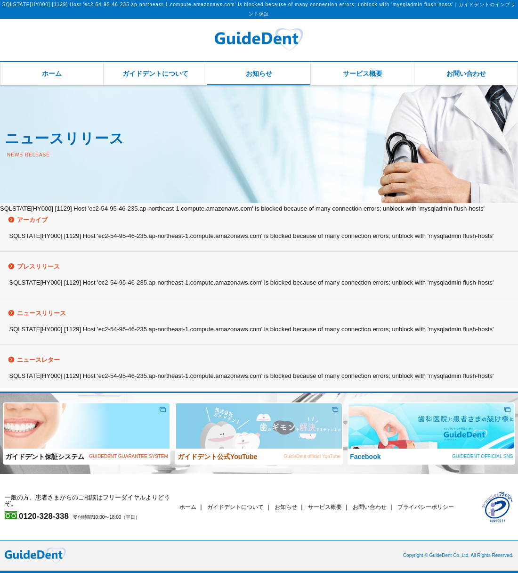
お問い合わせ (466, 73)
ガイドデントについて (155, 73)
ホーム (52, 73)
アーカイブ (23, 219)
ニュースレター (29, 359)
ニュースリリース (32, 313)
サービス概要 (362, 73)
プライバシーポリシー (441, 506)
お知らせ (259, 73)
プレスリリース (29, 266)
